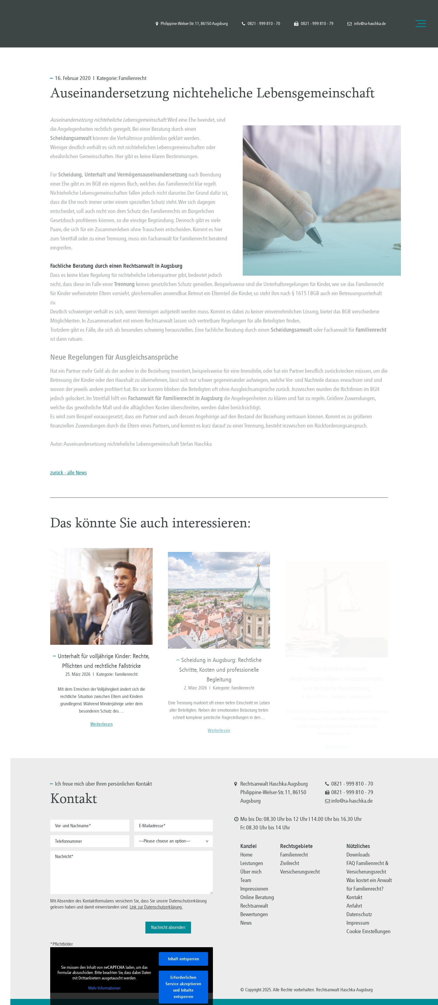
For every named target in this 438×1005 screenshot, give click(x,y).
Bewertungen (254, 914)
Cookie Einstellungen (368, 931)
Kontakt (354, 897)
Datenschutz (359, 914)
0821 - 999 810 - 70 (261, 23)
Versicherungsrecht (300, 871)
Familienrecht (132, 78)
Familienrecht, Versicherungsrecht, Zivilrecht (36, 23)
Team (245, 880)
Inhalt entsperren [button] (183, 958)
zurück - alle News (68, 472)
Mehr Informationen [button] (104, 988)
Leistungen (251, 863)
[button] (173, 841)
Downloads (358, 854)
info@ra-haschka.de (366, 23)
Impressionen (254, 888)
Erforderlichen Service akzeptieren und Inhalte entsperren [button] (183, 987)
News (246, 923)
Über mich (251, 871)
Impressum (357, 923)
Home (246, 854)
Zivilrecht (289, 863)
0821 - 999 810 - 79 (313, 23)
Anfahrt (354, 905)
